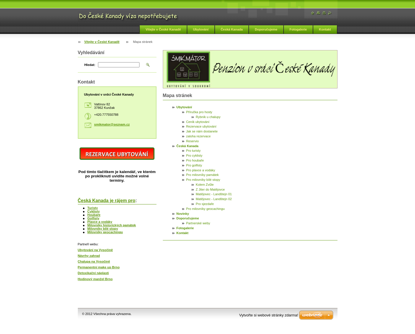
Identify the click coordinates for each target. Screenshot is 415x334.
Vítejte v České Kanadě (163, 29)
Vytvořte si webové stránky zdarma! (268, 315)
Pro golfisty (194, 165)
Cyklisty (93, 211)
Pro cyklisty (194, 155)
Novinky (182, 213)
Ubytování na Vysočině (95, 250)
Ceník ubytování (198, 122)
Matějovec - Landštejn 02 (214, 199)
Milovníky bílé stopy (102, 228)
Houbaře (93, 215)
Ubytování (201, 29)
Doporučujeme (266, 29)
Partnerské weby (198, 223)
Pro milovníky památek (202, 175)
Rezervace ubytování (201, 126)
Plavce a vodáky (99, 221)
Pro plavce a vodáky (200, 170)
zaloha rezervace (198, 136)
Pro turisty (193, 150)
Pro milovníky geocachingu (205, 208)
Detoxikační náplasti (93, 273)
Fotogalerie (298, 29)
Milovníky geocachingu (105, 232)
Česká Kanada (232, 29)
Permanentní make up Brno (99, 267)
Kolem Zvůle (205, 184)
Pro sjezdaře (205, 204)
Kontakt (325, 29)
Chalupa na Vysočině (94, 261)
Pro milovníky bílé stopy (203, 179)
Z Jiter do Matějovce (210, 189)
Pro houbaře (195, 160)
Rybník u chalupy (208, 117)
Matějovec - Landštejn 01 (214, 194)
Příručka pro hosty (199, 112)
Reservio (192, 141)
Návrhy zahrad (89, 255)
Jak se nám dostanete (202, 131)
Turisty (92, 208)
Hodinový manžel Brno (95, 279)
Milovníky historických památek (111, 225)
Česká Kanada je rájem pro (106, 200)
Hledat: (89, 65)
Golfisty (93, 218)
